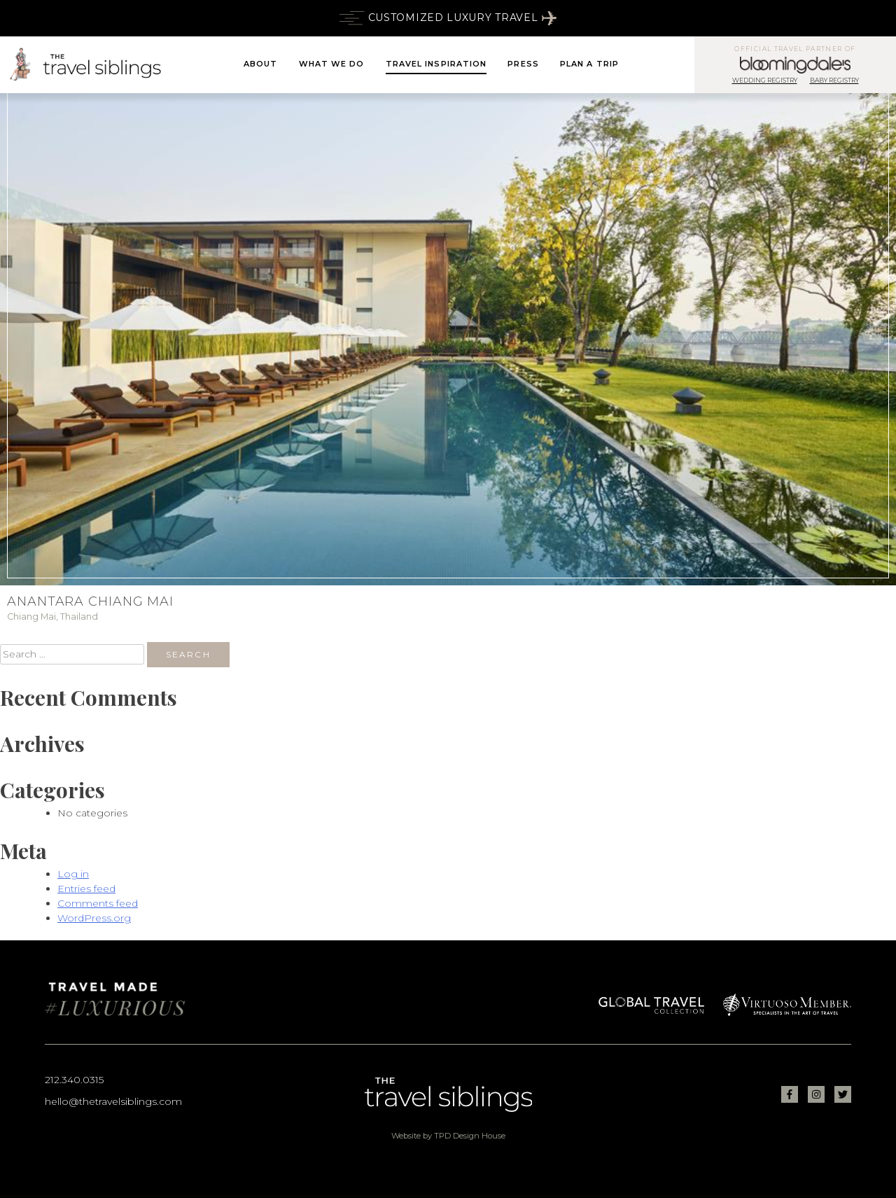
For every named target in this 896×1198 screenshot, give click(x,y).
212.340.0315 (74, 1079)
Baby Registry (834, 80)
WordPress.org (94, 918)
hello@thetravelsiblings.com (113, 1101)
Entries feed (86, 888)
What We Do (332, 64)
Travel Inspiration (436, 64)
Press (523, 64)
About (261, 64)
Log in (73, 874)
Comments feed (97, 903)
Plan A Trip (589, 64)
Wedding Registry (764, 80)
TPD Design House (469, 1136)
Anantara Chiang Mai (90, 601)
